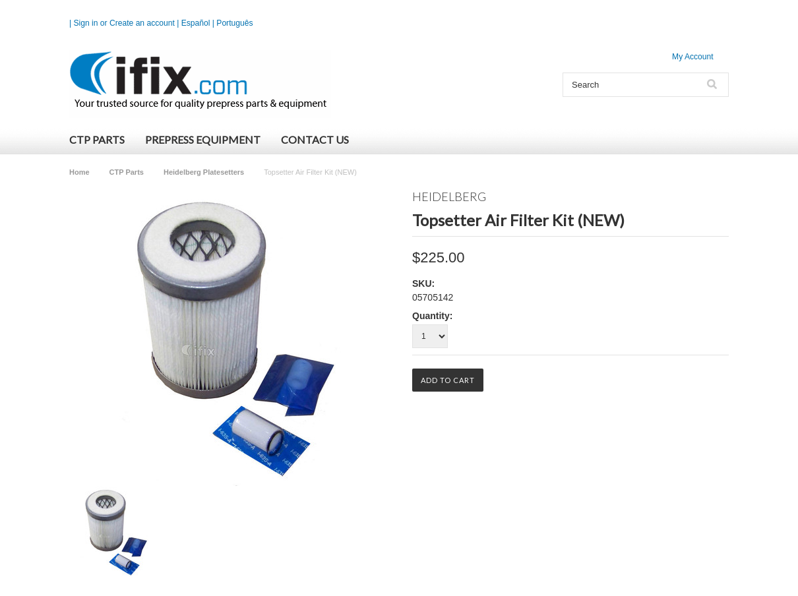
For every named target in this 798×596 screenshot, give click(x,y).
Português (234, 23)
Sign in (86, 23)
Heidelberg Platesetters (204, 172)
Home (79, 172)
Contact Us (315, 139)
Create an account (142, 23)
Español (195, 23)
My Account (693, 56)
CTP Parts (97, 139)
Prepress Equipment (203, 139)
